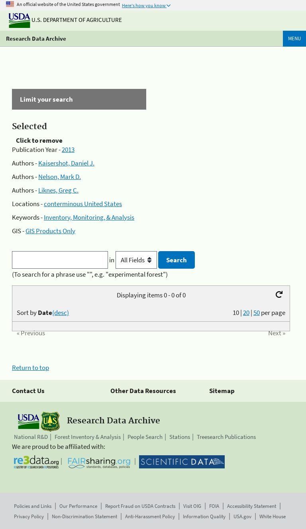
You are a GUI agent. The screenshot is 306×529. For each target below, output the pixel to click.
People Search (145, 437)
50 (256, 312)
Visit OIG (192, 506)
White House (272, 516)
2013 (68, 149)
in (133, 260)
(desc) (60, 312)
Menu (294, 38)
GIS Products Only (50, 230)
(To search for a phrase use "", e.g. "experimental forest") (90, 274)
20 (246, 312)
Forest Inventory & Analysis (88, 437)
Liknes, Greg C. (58, 190)
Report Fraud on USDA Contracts (140, 506)
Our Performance (78, 506)
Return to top (30, 367)
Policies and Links (32, 506)
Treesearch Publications (226, 437)
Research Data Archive (36, 38)
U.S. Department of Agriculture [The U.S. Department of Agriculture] (65, 20)
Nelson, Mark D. (59, 176)
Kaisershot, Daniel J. (66, 163)
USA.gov (242, 516)
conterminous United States (83, 203)
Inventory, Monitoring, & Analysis (89, 217)
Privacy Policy (29, 516)
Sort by (43, 312)
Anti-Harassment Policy (150, 516)
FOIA (214, 506)
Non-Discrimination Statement (84, 516)
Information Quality (204, 516)
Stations (179, 437)
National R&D (31, 437)
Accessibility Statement (251, 506)
